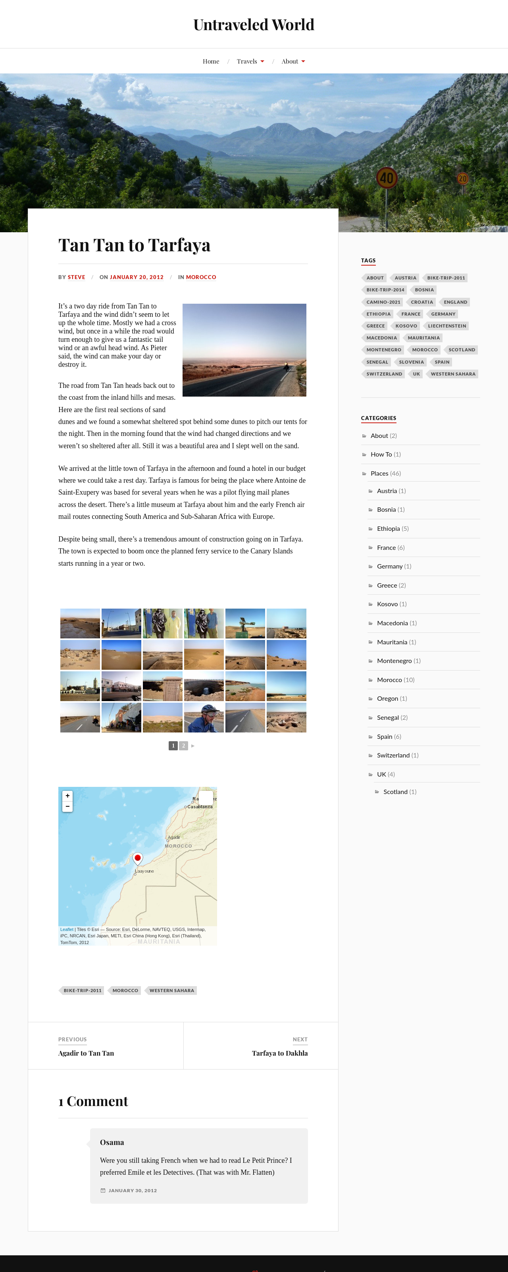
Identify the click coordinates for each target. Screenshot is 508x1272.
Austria (387, 490)
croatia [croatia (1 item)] (422, 302)
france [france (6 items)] (411, 313)
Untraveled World (254, 24)
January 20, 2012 (137, 277)
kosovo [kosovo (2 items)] (407, 325)
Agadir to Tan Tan (86, 1052)
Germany (389, 566)
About (290, 61)
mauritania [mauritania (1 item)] (424, 337)
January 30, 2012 (133, 1190)
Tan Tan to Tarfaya (134, 244)
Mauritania (392, 642)
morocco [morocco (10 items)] (425, 349)
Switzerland (393, 755)
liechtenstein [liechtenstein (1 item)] (447, 325)
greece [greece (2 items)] (376, 325)
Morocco (201, 277)
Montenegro (394, 660)
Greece (387, 585)
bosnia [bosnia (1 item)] (424, 289)
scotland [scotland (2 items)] (462, 349)
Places (380, 473)
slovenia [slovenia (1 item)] (411, 361)
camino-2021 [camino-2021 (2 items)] (383, 302)
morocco (126, 990)
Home (211, 61)
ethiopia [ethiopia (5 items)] (379, 313)
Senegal (388, 717)
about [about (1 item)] (375, 277)
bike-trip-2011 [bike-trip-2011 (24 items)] (446, 277)
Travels (247, 61)
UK (381, 774)
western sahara (172, 990)
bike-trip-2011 (83, 990)
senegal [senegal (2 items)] (378, 361)
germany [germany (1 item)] (443, 313)
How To (381, 454)
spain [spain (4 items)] (442, 361)
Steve (76, 277)
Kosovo (387, 603)
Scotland (395, 791)
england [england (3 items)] (456, 302)
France (386, 547)
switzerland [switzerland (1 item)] (384, 373)
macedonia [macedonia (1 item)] (382, 337)
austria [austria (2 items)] (406, 277)
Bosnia (386, 509)
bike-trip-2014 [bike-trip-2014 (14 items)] (385, 289)
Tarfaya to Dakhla (280, 1052)
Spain (385, 736)
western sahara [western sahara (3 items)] (453, 373)
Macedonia (392, 622)
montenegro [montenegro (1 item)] (384, 349)
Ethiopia (388, 528)
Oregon (387, 698)
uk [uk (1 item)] (416, 373)
